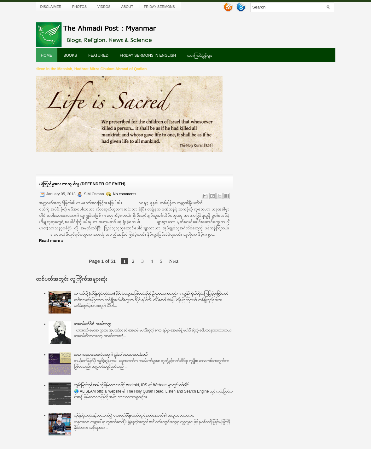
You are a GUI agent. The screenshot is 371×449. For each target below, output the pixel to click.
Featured (98, 55)
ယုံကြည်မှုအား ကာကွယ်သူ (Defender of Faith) (82, 183)
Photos (79, 7)
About (127, 7)
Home (46, 55)
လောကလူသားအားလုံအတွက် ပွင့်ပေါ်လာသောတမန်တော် (110, 354)
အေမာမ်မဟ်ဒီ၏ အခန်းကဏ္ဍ (92, 324)
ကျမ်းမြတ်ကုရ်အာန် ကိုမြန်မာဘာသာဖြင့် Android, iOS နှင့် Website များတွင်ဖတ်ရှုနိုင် (131, 385)
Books (70, 55)
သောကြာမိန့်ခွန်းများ (199, 55)
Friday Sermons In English (148, 55)
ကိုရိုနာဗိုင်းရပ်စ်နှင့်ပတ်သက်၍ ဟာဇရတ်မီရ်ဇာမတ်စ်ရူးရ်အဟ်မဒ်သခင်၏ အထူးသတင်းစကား (134, 415)
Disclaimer (50, 7)
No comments (124, 194)
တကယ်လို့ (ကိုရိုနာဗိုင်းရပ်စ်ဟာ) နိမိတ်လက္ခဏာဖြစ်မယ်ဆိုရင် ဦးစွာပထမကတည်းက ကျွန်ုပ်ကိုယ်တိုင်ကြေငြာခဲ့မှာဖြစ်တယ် (151, 293)
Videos (104, 7)
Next (173, 261)
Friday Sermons (159, 7)
